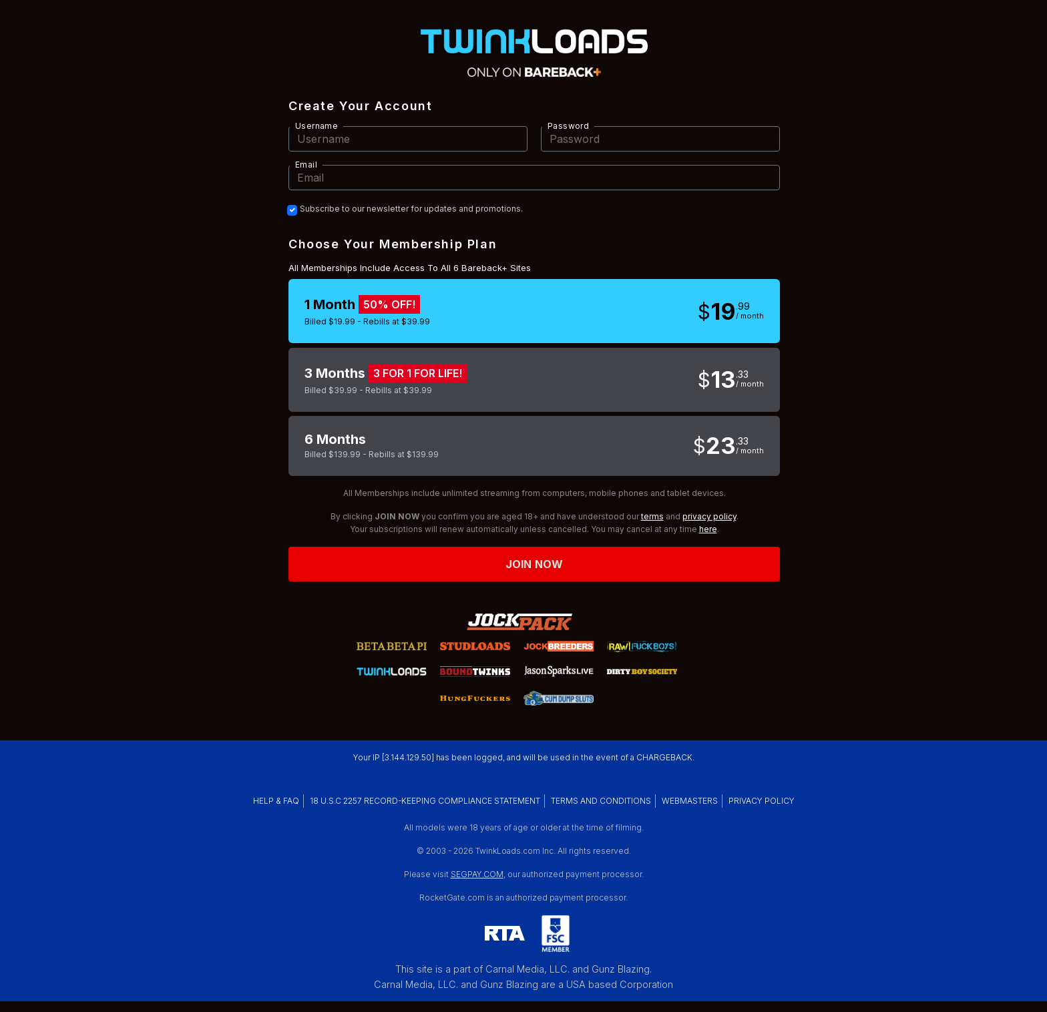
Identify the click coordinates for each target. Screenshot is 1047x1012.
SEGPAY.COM (477, 874)
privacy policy (709, 516)
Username (316, 126)
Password (568, 126)
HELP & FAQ (276, 801)
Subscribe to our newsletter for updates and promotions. (411, 209)
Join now (534, 564)
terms (652, 516)
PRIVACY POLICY (761, 801)
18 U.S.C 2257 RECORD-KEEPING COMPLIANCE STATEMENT (425, 801)
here (708, 529)
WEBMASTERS (690, 801)
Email (306, 165)
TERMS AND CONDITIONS (601, 801)
